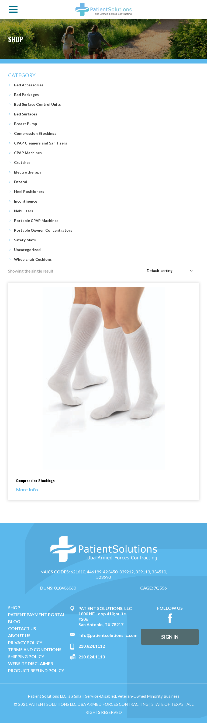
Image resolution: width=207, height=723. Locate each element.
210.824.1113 (91, 656)
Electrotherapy (27, 172)
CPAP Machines (28, 152)
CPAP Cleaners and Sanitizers (40, 143)
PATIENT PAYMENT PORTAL (36, 614)
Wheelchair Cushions (33, 259)
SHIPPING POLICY (26, 656)
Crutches (22, 162)
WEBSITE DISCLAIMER (30, 663)
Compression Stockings (35, 133)
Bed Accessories (28, 85)
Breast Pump (25, 123)
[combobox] (170, 271)
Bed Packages (26, 94)
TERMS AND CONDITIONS (34, 649)
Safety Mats (25, 240)
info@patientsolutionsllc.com (107, 635)
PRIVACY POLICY (25, 642)
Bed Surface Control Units (37, 104)
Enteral (20, 181)
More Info (27, 489)
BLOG (14, 621)
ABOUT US (19, 635)
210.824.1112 (91, 645)
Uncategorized (27, 249)
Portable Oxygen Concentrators (43, 230)
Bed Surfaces (25, 114)
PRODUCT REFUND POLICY (36, 670)
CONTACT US (22, 628)
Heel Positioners (29, 191)
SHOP (14, 607)
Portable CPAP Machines (36, 220)
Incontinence (25, 201)
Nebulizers (23, 211)
